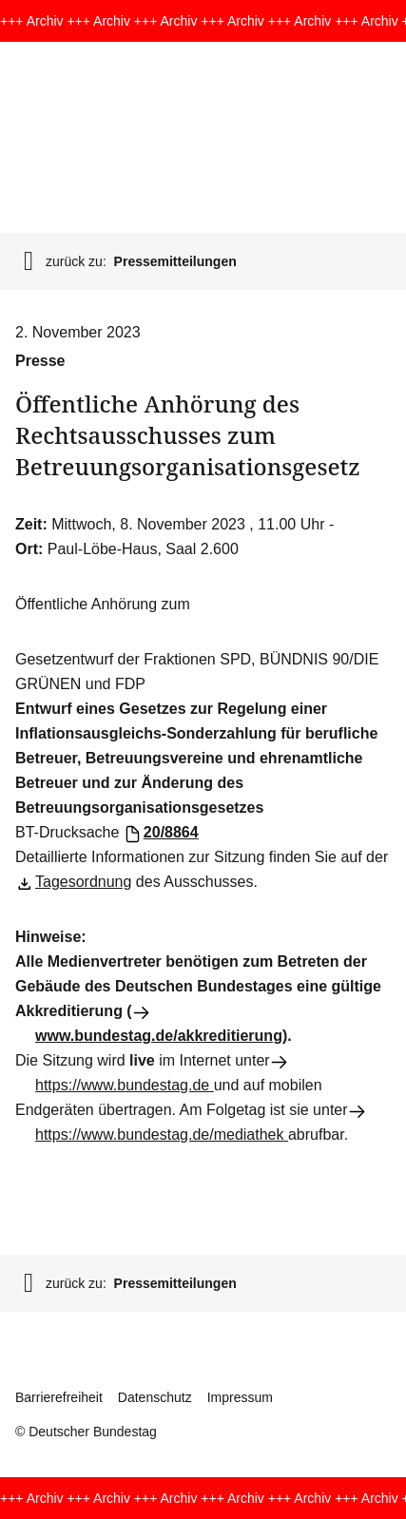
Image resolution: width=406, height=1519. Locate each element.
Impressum (240, 1397)
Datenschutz (155, 1397)
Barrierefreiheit (59, 1397)
